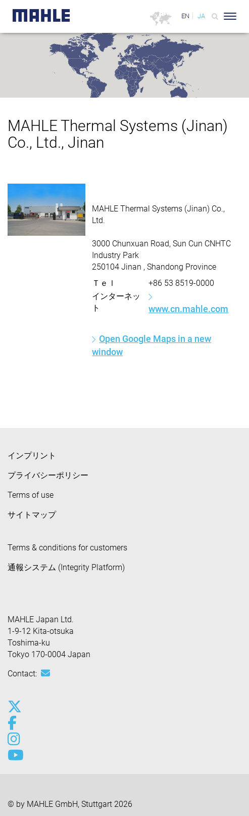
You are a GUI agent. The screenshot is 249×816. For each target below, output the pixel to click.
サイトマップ (32, 515)
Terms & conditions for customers (67, 547)
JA (201, 16)
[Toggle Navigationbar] (230, 16)
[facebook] (14, 723)
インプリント (32, 455)
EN (185, 16)
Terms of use (31, 495)
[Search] (215, 16)
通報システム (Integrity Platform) (66, 567)
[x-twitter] (14, 707)
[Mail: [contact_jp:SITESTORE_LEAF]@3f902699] (45, 673)
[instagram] (14, 739)
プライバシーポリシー (48, 475)
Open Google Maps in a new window (151, 345)
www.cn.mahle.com (188, 309)
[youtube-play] (14, 755)
